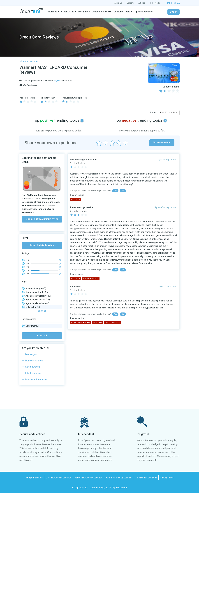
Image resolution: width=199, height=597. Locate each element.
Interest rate (31, 359)
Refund (29, 389)
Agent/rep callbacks (36, 299)
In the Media (155, 3)
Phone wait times (34, 385)
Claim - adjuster (33, 333)
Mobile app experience (36, 366)
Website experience (35, 415)
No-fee (29, 370)
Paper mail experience (36, 381)
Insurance (52, 11)
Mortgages (84, 11)
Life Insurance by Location (58, 582)
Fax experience (33, 355)
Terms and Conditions (146, 582)
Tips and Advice (142, 11)
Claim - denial (32, 337)
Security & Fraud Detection (39, 404)
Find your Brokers (34, 582)
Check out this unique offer (42, 219)
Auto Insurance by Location (119, 582)
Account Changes (34, 288)
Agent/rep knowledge (36, 303)
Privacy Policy (167, 582)
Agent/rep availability (36, 296)
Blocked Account (34, 318)
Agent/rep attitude (35, 292)
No (123, 191)
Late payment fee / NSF (37, 363)
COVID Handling (33, 348)
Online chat (31, 378)
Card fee (29, 325)
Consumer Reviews (101, 11)
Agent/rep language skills (38, 307)
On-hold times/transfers (38, 374)
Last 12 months (168, 112)
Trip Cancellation (33, 411)
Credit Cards (67, 11)
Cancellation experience (37, 322)
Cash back (30, 329)
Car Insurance (32, 470)
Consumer (30, 430)
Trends (153, 112)
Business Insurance (36, 483)
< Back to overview (28, 61)
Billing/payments (34, 314)
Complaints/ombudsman (37, 344)
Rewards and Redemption (38, 400)
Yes (115, 191)
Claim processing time (36, 340)
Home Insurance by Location (88, 582)
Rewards (30, 396)
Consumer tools (122, 11)
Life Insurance (33, 477)
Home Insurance (34, 464)
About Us (118, 3)
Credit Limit (31, 352)
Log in (173, 11)
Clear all (42, 439)
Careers (130, 3)
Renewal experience (35, 393)
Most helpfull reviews (42, 245)
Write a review (161, 142)
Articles (141, 3)
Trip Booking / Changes (36, 407)
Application (31, 311)
